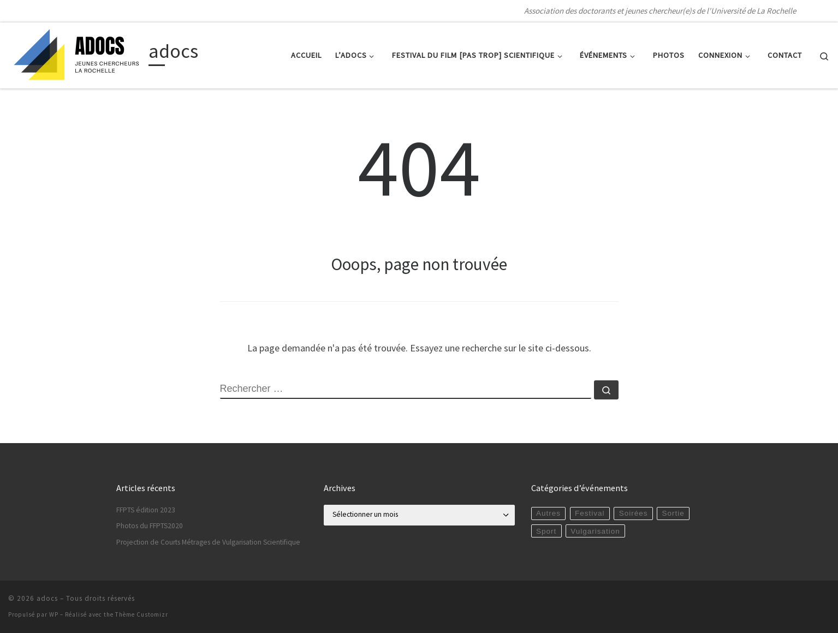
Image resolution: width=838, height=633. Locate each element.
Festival (590, 513)
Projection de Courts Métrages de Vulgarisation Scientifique (208, 542)
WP (53, 614)
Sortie (673, 513)
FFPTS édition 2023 (145, 510)
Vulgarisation (595, 531)
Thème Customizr (141, 614)
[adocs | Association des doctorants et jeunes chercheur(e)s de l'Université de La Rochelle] (76, 53)
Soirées (633, 513)
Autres (548, 513)
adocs (47, 598)
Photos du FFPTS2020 (149, 525)
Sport (546, 531)
